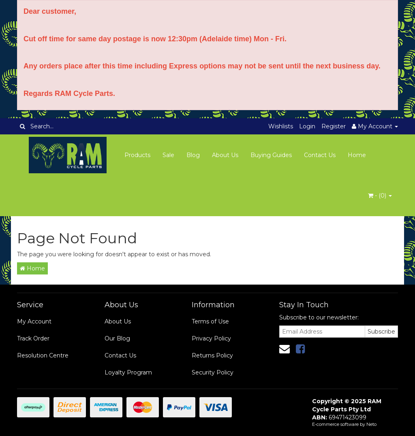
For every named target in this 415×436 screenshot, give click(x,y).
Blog (193, 155)
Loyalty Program (128, 372)
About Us (225, 155)
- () (380, 195)
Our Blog (117, 338)
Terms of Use (210, 321)
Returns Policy (212, 355)
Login (307, 126)
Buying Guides (271, 155)
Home (357, 155)
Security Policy (212, 372)
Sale (168, 155)
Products (137, 155)
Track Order (33, 338)
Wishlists (280, 126)
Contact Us (320, 155)
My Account (34, 321)
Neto (371, 424)
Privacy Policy (211, 338)
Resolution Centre (42, 355)
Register (333, 126)
